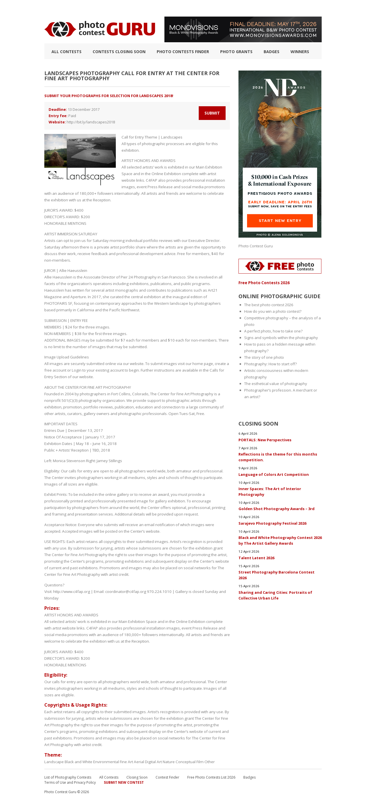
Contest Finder (167, 775)
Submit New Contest (124, 780)
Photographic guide (215, 8)
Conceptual (183, 759)
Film (197, 759)
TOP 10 (50, 8)
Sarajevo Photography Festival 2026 (272, 521)
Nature (167, 759)
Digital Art (152, 759)
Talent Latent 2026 (256, 556)
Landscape (53, 759)
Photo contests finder (183, 51)
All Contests (66, 51)
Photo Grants (236, 51)
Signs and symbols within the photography (281, 337)
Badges (271, 51)
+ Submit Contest (303, 8)
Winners (300, 51)
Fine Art (125, 759)
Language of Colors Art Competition (273, 473)
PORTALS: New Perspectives (264, 439)
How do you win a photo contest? (272, 311)
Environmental (105, 759)
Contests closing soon (119, 51)
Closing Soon (137, 775)
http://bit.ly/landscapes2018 (91, 122)
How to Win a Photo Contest (159, 8)
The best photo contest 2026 (268, 304)
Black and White (78, 759)
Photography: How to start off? (270, 363)
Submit (212, 113)
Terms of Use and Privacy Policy (70, 780)
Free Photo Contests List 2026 (211, 775)
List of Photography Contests (94, 8)
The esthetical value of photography (275, 383)
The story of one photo (264, 357)
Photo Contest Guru (255, 245)
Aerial (138, 759)
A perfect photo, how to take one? (273, 330)
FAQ (246, 8)
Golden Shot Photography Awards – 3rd (276, 507)
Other (207, 759)
